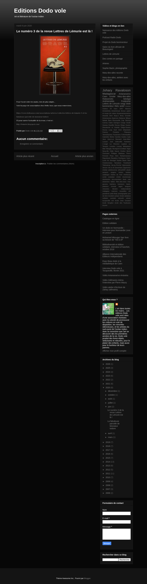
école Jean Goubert (123, 200)
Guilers (123, 137)
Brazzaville (116, 120)
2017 (108, 450)
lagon (120, 186)
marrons (114, 191)
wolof (122, 106)
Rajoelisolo (106, 158)
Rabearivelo (107, 99)
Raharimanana (125, 156)
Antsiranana (106, 118)
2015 (108, 458)
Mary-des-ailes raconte (112, 73)
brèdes (128, 172)
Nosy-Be (105, 151)
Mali (104, 149)
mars (110, 437)
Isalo (129, 137)
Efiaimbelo (127, 130)
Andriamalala (108, 101)
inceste (113, 186)
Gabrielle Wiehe (108, 137)
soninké (113, 198)
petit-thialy (113, 193)
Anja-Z (116, 116)
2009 (108, 481)
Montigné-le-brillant (119, 149)
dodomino (106, 182)
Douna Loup (107, 130)
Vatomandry (126, 165)
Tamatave (117, 163)
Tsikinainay (106, 165)
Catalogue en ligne (110, 218)
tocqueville (106, 200)
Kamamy (127, 141)
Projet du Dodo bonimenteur (115, 42)
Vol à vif (111, 167)
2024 (108, 372)
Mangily (109, 149)
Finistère (116, 132)
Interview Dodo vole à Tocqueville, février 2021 (113, 269)
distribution (106, 179)
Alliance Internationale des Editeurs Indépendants (114, 255)
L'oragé (105, 144)
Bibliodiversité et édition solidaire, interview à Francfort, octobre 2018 (116, 247)
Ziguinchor (127, 167)
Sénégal (127, 99)
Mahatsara (127, 146)
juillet (110, 403)
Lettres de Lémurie (110, 54)
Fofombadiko (126, 134)
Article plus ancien (84, 156)
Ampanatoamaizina (124, 113)
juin (110, 406)
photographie (122, 193)
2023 (108, 376)
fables (113, 182)
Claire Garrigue (114, 123)
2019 (108, 442)
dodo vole (127, 179)
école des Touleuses (123, 203)
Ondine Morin (125, 151)
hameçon (121, 184)
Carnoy (105, 123)
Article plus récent (25, 156)
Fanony (105, 132)
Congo (123, 123)
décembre (112, 391)
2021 (108, 384)
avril (110, 433)
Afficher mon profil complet (114, 351)
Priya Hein (114, 156)
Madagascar (109, 93)
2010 (108, 477)
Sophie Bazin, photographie (114, 68)
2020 (108, 387)
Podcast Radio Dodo (111, 37)
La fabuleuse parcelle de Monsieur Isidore (114, 424)
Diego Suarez (126, 125)
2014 (108, 462)
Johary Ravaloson (116, 90)
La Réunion (114, 144)
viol (112, 200)
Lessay (119, 146)
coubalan (111, 177)
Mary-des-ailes (124, 96)
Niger (129, 149)
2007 (108, 489)
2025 (108, 368)
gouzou (105, 184)
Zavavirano (118, 167)
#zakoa (105, 108)
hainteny (113, 184)
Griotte (112, 96)
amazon (105, 172)
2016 (108, 454)
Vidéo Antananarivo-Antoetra (115, 275)
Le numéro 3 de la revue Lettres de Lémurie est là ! (116, 413)
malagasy (105, 191)
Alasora (128, 108)
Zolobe (104, 170)
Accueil (54, 156)
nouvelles (123, 191)
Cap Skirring (126, 120)
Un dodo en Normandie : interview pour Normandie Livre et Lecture (116, 230)
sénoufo (121, 198)
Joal (111, 141)
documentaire (116, 179)
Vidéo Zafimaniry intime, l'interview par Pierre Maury (114, 281)
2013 (108, 465)
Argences (115, 118)
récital (122, 196)
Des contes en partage (112, 59)
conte (104, 177)
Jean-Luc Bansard (114, 139)
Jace (104, 139)
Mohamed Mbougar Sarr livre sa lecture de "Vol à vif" (115, 238)
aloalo (128, 170)
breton (121, 172)
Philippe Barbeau (118, 153)
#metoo (128, 106)
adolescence (112, 170)
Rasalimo (114, 158)
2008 (108, 485)
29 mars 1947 (116, 108)
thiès (117, 106)
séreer (128, 198)
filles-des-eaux (121, 182)
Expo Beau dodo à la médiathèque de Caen (112, 262)
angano (113, 172)
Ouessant (105, 153)
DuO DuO (118, 130)
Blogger (87, 578)
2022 (108, 380)
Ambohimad (115, 111)
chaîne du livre (116, 174)
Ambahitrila (106, 111)
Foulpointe (126, 101)
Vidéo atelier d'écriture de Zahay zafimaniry (113, 288)
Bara (110, 120)
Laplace (124, 144)
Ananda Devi (107, 116)
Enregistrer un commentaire (31, 144)
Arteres (105, 63)
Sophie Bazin (121, 160)
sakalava (127, 196)
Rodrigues (122, 158)
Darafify (111, 125)
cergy (122, 103)
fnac (129, 182)
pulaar (117, 196)
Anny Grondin (125, 116)
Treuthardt (127, 163)
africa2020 (121, 170)
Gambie (118, 137)
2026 (108, 364)
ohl (129, 191)
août (110, 399)
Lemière (112, 146)
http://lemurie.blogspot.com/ (28, 124)
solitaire (105, 198)
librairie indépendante (121, 189)
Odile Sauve (114, 151)
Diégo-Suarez (126, 127)
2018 (108, 446)
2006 (108, 493)
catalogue (106, 174)
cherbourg (127, 174)
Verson (105, 167)
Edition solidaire (109, 223)
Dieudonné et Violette (111, 127)
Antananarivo (125, 94)
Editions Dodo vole (40, 10)
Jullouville (118, 141)
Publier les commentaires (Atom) (60, 164)
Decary (117, 125)
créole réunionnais (123, 177)
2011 (108, 473)
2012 (108, 469)
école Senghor (108, 203)
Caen (104, 96)
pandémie (106, 193)
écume (104, 205)
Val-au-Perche (116, 165)
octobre (111, 395)
